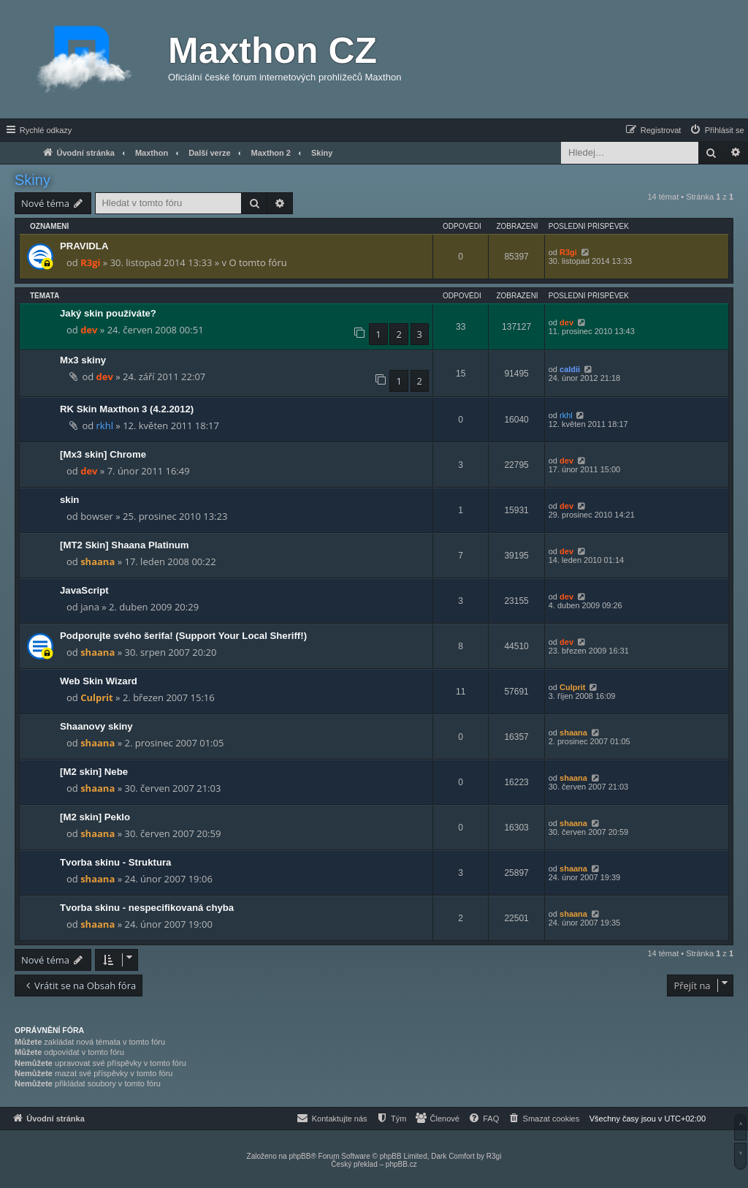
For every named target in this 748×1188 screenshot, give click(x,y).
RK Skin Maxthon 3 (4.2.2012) (127, 409)
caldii (570, 369)
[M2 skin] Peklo (95, 816)
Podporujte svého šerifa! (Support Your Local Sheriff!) (183, 635)
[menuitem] (716, 130)
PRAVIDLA (84, 246)
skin (69, 499)
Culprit (96, 697)
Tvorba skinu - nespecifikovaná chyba (147, 907)
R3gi (90, 262)
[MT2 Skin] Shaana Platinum (124, 545)
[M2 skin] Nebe (94, 771)
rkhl (104, 425)
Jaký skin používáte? (108, 313)
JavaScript (84, 590)
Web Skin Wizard (98, 681)
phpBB (299, 1156)
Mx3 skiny (83, 360)
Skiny (32, 180)
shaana (97, 561)
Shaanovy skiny (96, 726)
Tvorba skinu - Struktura (115, 862)
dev (88, 329)
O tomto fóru (257, 262)
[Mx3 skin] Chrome (103, 454)
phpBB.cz (401, 1164)
